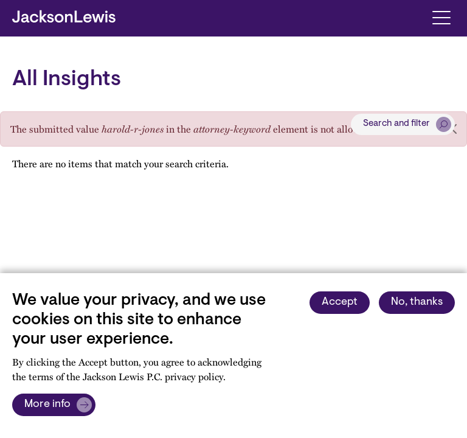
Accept (340, 302)
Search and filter (396, 123)
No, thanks (417, 302)
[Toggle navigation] (441, 16)
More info (47, 404)
